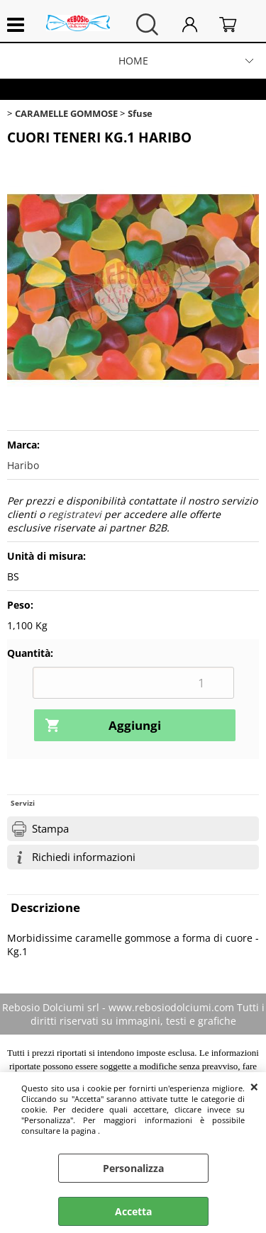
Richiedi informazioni (83, 857)
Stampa (50, 828)
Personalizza (133, 1168)
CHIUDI (254, 1086)
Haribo (23, 465)
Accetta (133, 1211)
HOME (133, 60)
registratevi (74, 514)
